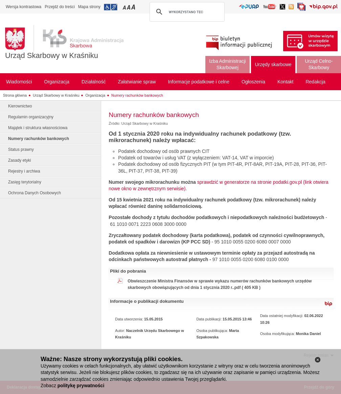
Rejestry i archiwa (24, 171)
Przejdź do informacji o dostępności (110, 7)
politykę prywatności (81, 385)
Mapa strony (89, 6)
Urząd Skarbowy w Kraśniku (51, 55)
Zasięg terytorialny (24, 182)
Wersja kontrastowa (23, 6)
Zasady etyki (19, 160)
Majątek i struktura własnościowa (37, 127)
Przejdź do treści (60, 6)
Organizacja (95, 95)
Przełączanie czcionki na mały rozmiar (124, 6)
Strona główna (15, 95)
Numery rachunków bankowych (137, 95)
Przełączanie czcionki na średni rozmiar (129, 6)
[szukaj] (186, 12)
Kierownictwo (20, 106)
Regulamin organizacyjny (30, 117)
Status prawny (21, 149)
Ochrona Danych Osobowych (34, 193)
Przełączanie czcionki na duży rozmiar (133, 6)
